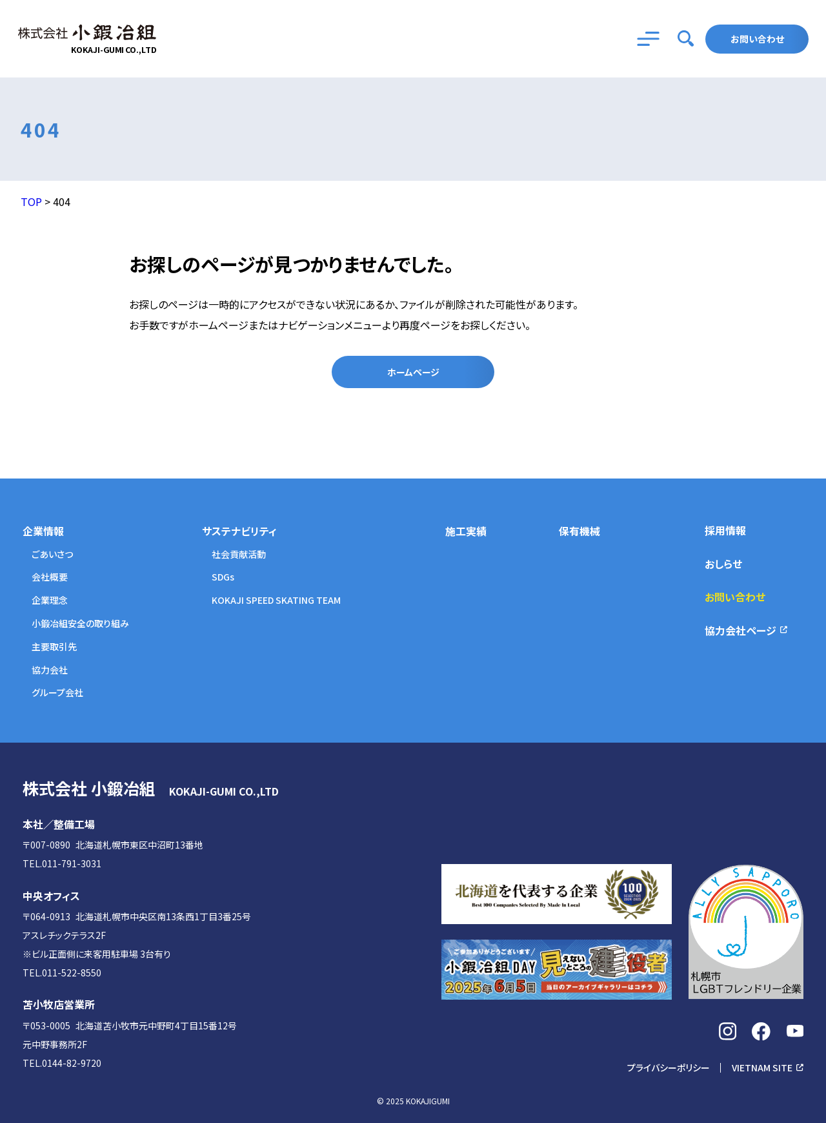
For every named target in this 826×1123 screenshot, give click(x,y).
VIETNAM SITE (762, 1068)
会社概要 (50, 577)
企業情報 (43, 531)
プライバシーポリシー (668, 1068)
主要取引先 (54, 647)
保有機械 (579, 531)
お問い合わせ (757, 38)
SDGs (223, 577)
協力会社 (50, 670)
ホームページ (413, 372)
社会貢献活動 (239, 554)
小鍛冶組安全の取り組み (80, 623)
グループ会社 (57, 692)
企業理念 (50, 600)
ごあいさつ (52, 554)
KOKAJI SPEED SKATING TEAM (276, 600)
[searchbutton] (686, 39)
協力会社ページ (740, 630)
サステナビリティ (239, 531)
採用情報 (725, 530)
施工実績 (466, 531)
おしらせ (723, 564)
